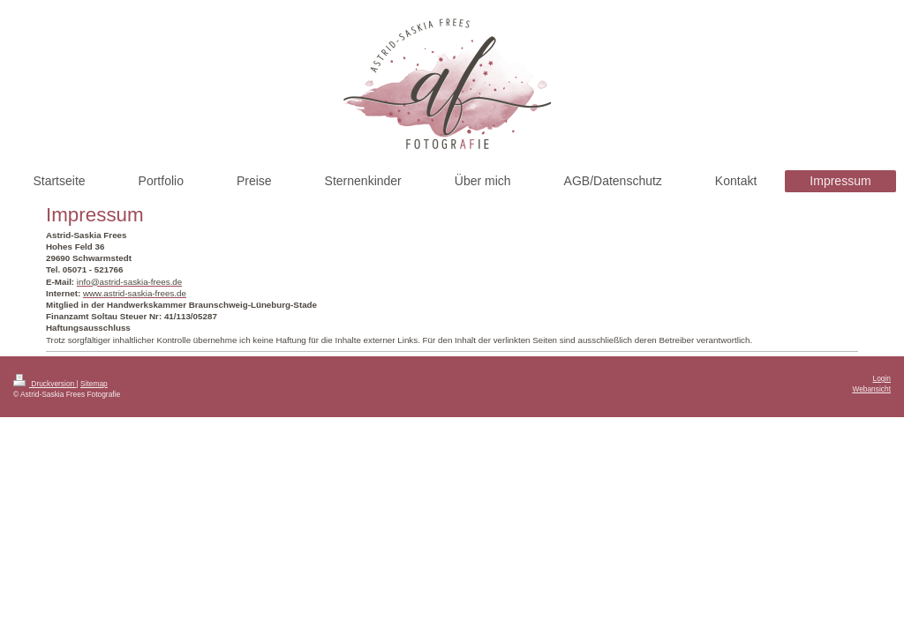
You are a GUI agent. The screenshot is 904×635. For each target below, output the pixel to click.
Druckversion (45, 383)
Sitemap (94, 383)
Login (882, 378)
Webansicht (871, 389)
